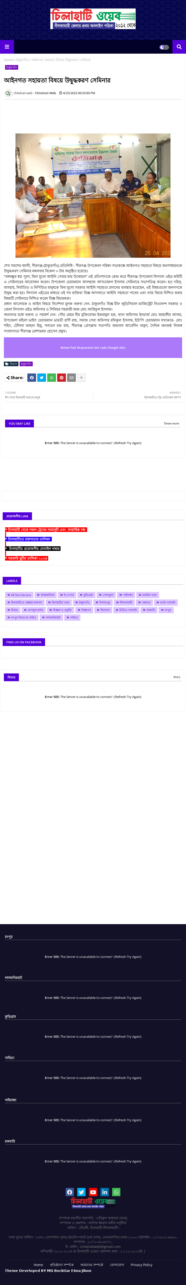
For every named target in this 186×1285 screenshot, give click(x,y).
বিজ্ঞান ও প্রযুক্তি (62, 610)
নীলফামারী (126, 602)
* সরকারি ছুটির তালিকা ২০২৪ (26, 558)
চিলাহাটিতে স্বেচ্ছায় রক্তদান (26, 602)
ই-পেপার (69, 595)
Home (8, 60)
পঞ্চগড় (146, 602)
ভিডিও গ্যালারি (128, 610)
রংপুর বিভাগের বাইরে (23, 617)
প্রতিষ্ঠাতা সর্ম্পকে (62, 1264)
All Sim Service (21, 595)
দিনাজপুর (104, 602)
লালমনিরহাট (53, 617)
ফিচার (14, 610)
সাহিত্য (74, 617)
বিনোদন (105, 610)
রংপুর (168, 610)
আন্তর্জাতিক (47, 595)
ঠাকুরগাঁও (22, 60)
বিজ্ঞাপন (86, 610)
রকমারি (151, 610)
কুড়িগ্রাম (88, 595)
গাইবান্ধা (128, 595)
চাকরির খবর (149, 595)
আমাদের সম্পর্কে (91, 1264)
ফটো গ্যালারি (167, 602)
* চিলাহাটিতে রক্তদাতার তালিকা (28, 539)
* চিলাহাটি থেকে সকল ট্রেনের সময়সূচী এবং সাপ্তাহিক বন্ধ (46, 529)
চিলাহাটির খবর (60, 602)
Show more (171, 423)
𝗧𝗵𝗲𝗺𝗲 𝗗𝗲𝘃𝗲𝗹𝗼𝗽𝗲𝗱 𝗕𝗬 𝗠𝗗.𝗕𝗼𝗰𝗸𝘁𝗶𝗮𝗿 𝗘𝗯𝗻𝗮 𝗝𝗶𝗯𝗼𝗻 (48, 1270)
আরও (176, 677)
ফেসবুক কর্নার (35, 610)
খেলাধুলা (108, 595)
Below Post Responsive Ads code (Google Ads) (93, 347)
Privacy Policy (141, 1264)
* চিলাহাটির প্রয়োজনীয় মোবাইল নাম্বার (33, 548)
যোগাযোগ (117, 1264)
